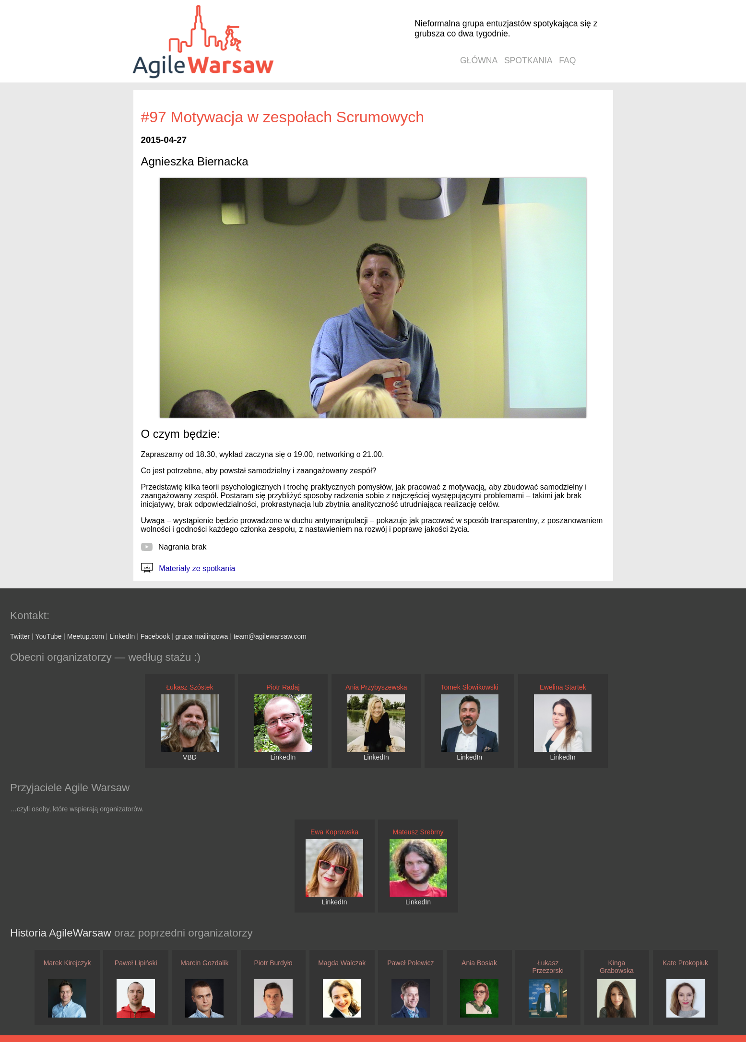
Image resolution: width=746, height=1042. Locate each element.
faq (567, 60)
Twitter (20, 636)
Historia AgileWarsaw (62, 933)
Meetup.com (85, 636)
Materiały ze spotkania (188, 568)
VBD (190, 757)
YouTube (48, 636)
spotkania (528, 60)
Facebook (155, 636)
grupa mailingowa (202, 636)
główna (478, 60)
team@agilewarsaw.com (270, 636)
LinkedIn (122, 636)
